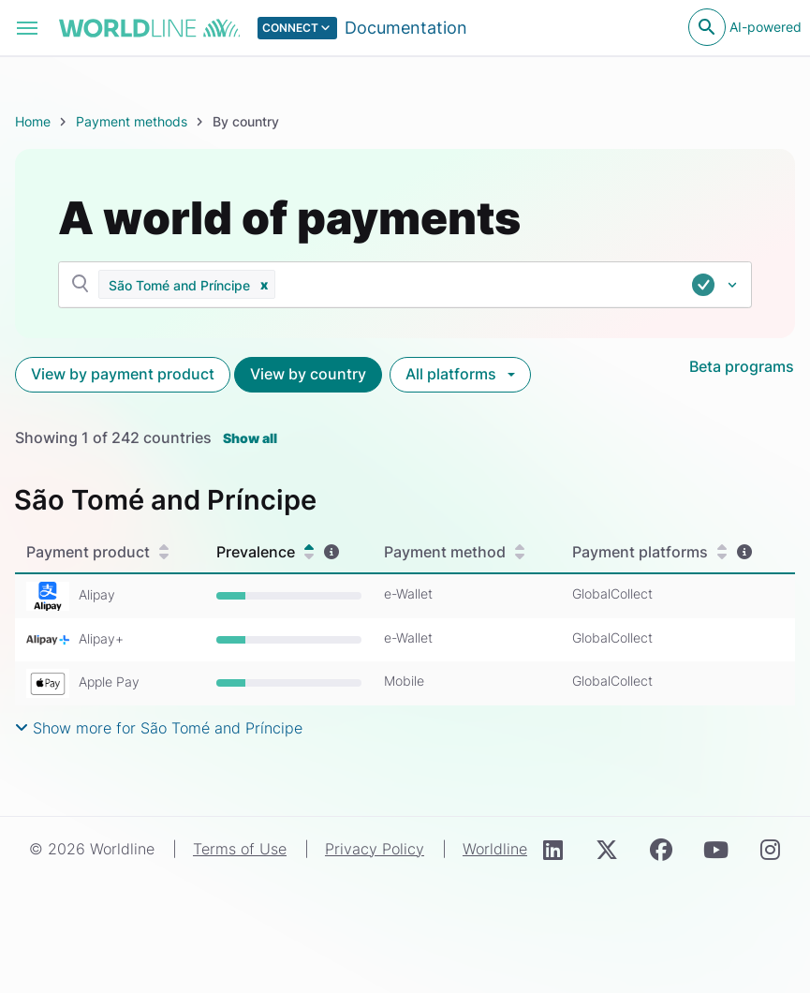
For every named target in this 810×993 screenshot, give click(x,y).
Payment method (454, 551)
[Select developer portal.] (363, 28)
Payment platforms (649, 551)
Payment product (97, 551)
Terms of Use (240, 848)
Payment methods (131, 121)
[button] (264, 284)
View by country (308, 373)
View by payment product (122, 373)
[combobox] (524, 285)
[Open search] (707, 27)
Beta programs (741, 366)
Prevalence (265, 551)
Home (33, 121)
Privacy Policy (374, 848)
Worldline (495, 848)
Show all (250, 438)
